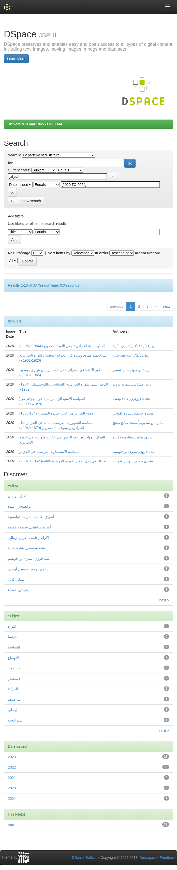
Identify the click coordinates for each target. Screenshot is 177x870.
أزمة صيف (16, 699)
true (11, 825)
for (10, 163)
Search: (14, 155)
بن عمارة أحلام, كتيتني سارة (133, 346)
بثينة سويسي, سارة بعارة (26, 548)
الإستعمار (15, 668)
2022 (12, 767)
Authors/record (147, 253)
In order (101, 253)
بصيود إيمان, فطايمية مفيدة (133, 437)
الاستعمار (15, 678)
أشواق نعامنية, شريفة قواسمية (31, 517)
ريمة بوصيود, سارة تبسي (131, 370)
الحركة (13, 689)
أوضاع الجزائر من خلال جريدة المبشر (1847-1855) (57, 413)
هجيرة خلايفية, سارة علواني (133, 413)
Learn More (16, 59)
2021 (12, 778)
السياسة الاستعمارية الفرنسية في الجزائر (50, 452)
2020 (12, 757)
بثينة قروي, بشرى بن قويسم (134, 452)
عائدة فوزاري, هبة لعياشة (131, 399)
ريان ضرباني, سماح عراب (132, 384)
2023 (12, 788)
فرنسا (12, 637)
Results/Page (19, 253)
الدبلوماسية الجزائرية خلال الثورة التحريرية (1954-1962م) (62, 346)
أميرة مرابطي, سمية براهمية (29, 527)
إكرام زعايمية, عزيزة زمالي (28, 538)
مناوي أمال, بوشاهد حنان (131, 355)
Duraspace (148, 858)
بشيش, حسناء (18, 590)
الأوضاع (13, 658)
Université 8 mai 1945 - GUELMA (35, 124)
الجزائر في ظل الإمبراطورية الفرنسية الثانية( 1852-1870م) (63, 461)
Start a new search (26, 201)
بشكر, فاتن (16, 579)
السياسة (14, 647)
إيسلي (12, 710)
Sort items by (59, 253)
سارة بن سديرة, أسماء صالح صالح (138, 423)
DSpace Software (86, 858)
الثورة (12, 626)
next (166, 306)
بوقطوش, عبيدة (19, 506)
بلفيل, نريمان (17, 496)
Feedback (167, 858)
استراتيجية (15, 720)
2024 (12, 799)
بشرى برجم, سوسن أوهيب (133, 461)
